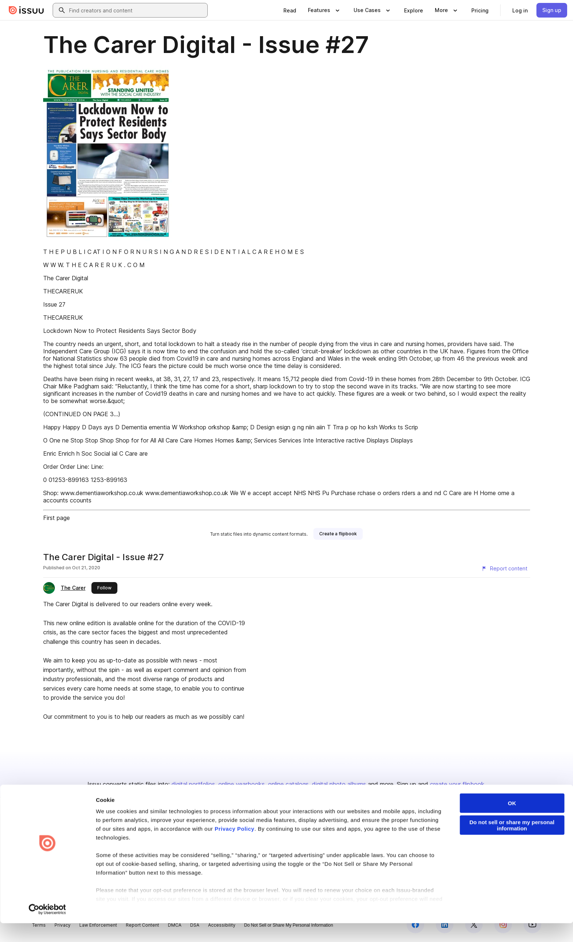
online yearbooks (241, 784)
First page (56, 517)
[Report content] (504, 568)
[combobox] (136, 10)
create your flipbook (457, 784)
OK (512, 821)
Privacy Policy (235, 847)
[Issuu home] (26, 10)
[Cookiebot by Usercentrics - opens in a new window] (47, 927)
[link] (290, 10)
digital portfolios (193, 784)
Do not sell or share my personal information (512, 843)
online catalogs (288, 784)
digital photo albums (339, 784)
